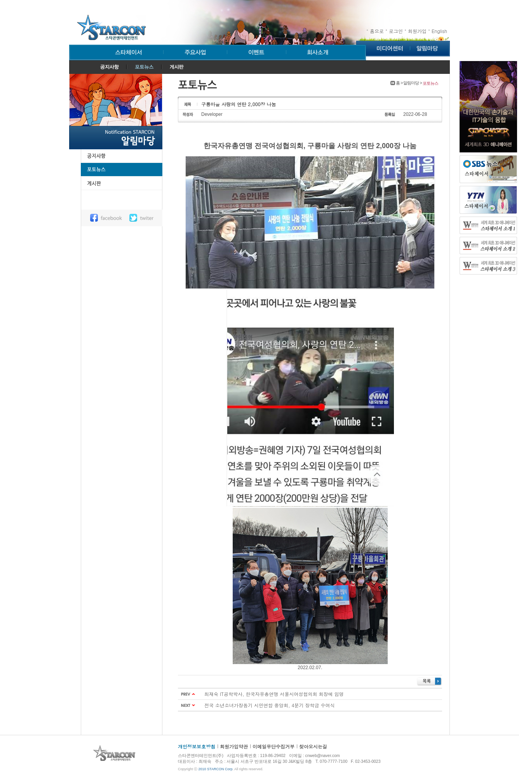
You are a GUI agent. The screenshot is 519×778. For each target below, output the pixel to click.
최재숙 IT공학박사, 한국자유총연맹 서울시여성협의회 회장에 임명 (274, 694)
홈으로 (377, 31)
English (439, 31)
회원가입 (417, 31)
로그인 (396, 31)
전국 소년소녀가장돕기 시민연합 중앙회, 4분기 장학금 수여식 (269, 705)
